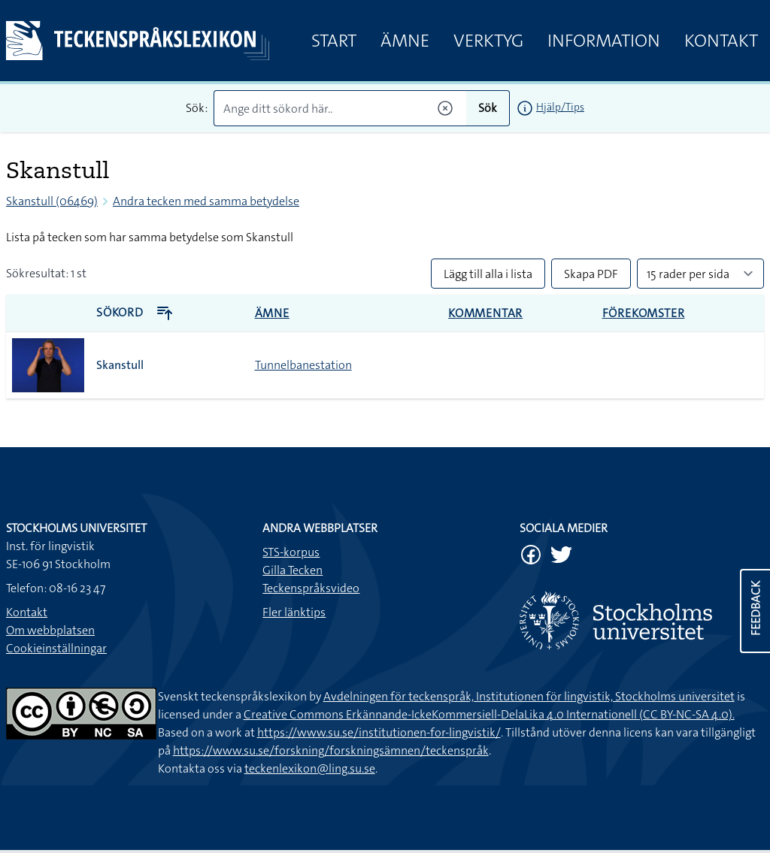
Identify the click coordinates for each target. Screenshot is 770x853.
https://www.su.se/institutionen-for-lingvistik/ (379, 732)
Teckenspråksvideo (310, 588)
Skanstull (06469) (52, 201)
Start (333, 41)
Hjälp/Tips (560, 106)
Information (603, 41)
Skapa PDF (591, 274)
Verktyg (488, 41)
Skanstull (120, 365)
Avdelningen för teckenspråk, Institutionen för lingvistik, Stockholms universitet (529, 696)
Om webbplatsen (50, 630)
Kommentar (485, 313)
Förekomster (643, 313)
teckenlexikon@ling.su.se (309, 768)
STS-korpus (291, 552)
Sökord (135, 312)
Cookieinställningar (56, 648)
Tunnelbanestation (303, 365)
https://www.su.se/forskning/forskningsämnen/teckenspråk (331, 750)
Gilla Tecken (292, 570)
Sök (487, 108)
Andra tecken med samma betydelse (206, 201)
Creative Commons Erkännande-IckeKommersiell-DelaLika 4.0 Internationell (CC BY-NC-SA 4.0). (489, 714)
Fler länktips (294, 612)
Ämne (404, 41)
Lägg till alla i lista (488, 274)
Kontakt (721, 41)
